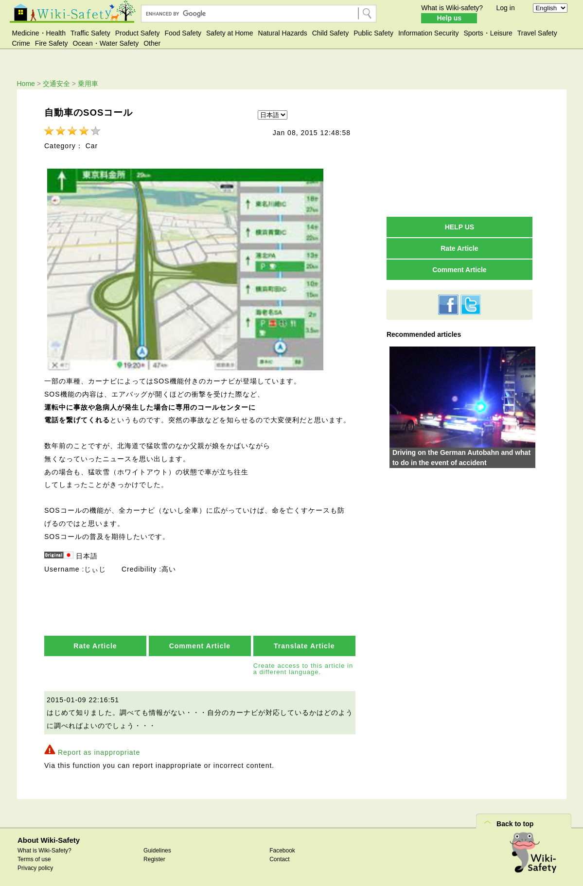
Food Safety (183, 33)
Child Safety (330, 33)
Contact (279, 855)
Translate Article (304, 642)
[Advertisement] (459, 152)
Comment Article (200, 642)
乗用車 (88, 83)
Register (154, 855)
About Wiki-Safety (49, 837)
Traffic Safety (90, 33)
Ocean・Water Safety (106, 43)
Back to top (514, 820)
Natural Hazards (282, 33)
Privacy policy (35, 864)
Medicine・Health (39, 33)
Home (26, 83)
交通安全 (56, 83)
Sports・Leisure (487, 33)
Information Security (428, 33)
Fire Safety (51, 43)
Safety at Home (229, 33)
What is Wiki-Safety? (44, 847)
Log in (505, 8)
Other (151, 43)
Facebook (282, 847)
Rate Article (95, 642)
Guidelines (157, 847)
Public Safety (373, 33)
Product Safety (137, 33)
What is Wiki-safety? (452, 8)
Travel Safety (537, 33)
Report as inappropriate (99, 749)
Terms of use (34, 855)
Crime (21, 43)
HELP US (459, 227)
